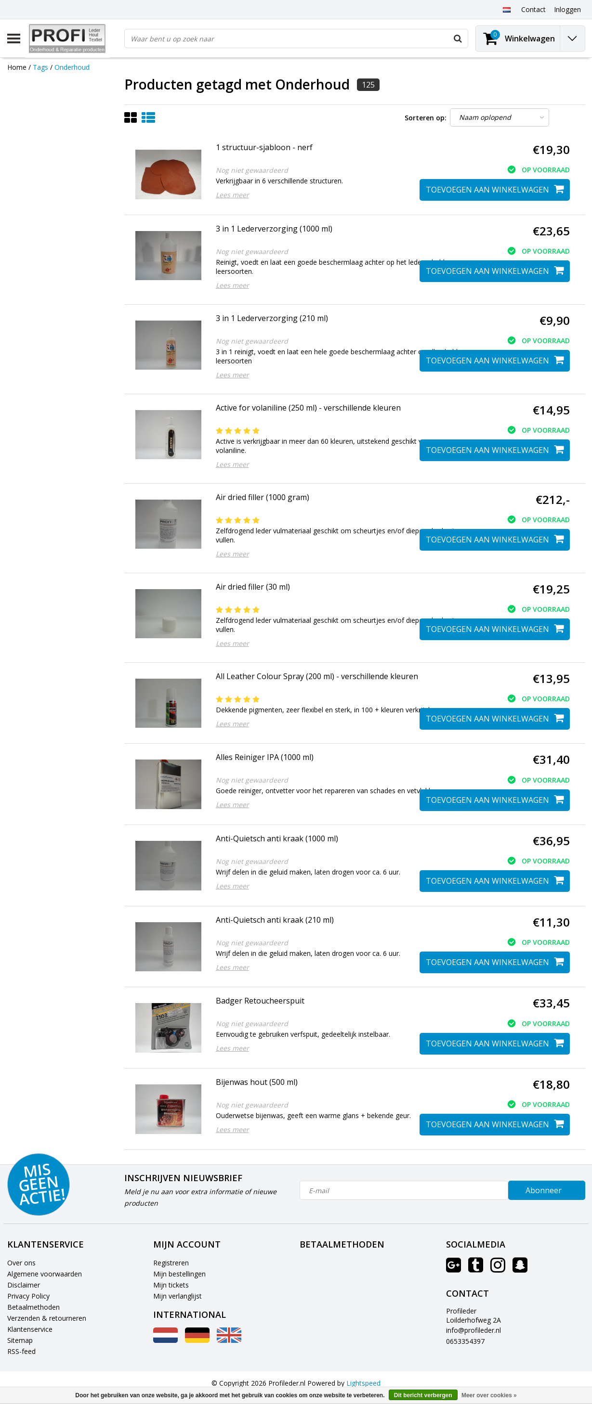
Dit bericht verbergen (423, 1395)
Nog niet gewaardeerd (252, 170)
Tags (40, 67)
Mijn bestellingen (179, 1273)
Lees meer (232, 194)
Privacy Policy (28, 1296)
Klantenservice (30, 1329)
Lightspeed (363, 1383)
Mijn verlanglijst (177, 1296)
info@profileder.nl (473, 1330)
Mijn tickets (171, 1284)
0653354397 (465, 1341)
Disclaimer (23, 1284)
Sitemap (20, 1340)
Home (16, 67)
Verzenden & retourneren (46, 1318)
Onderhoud (72, 67)
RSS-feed (21, 1351)
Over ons (21, 1262)
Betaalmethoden (33, 1307)
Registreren (171, 1262)
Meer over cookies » (489, 1395)
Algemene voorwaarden (44, 1273)
